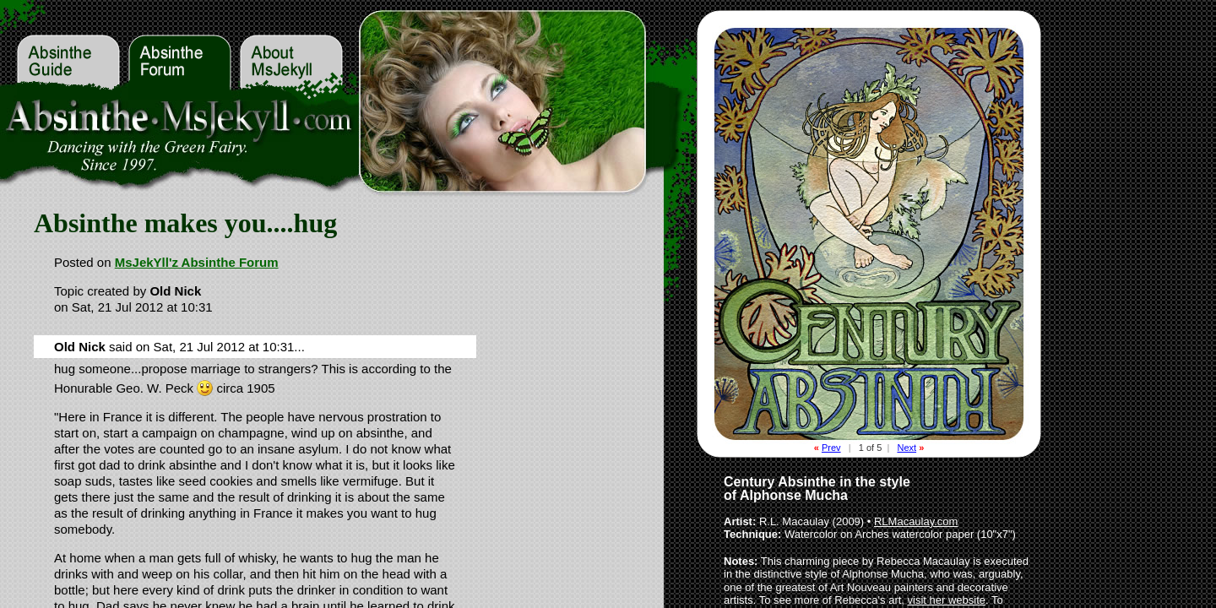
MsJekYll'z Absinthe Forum (197, 262)
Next (906, 447)
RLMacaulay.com (916, 521)
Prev (831, 447)
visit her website (946, 600)
